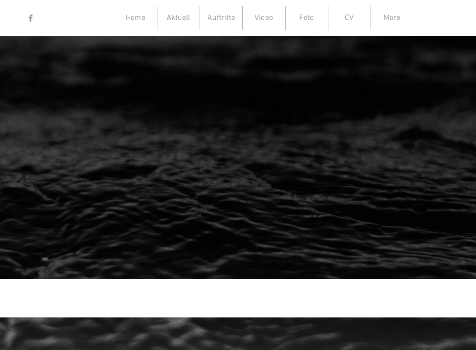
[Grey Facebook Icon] (30, 18)
